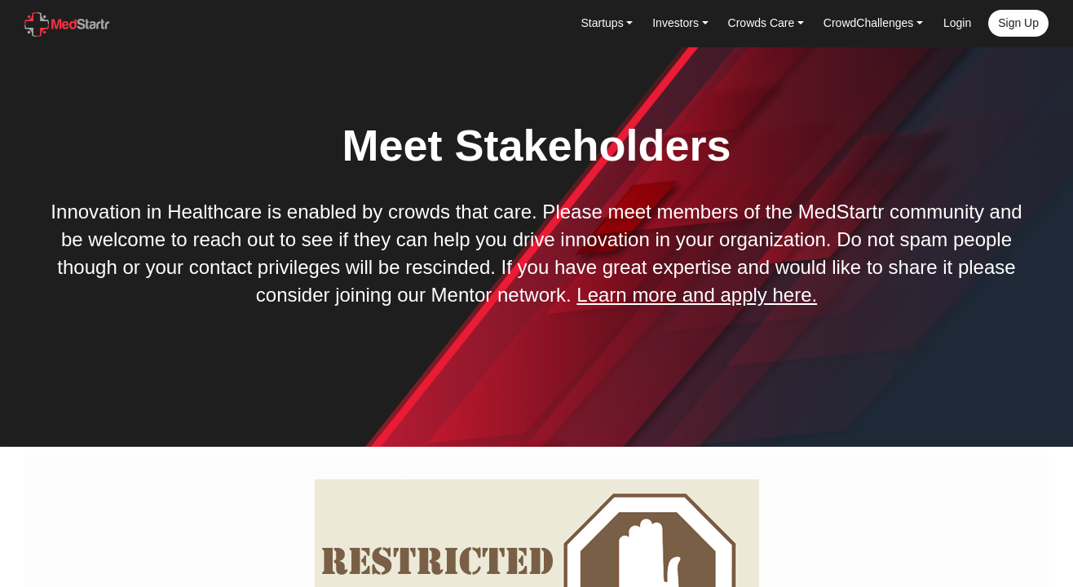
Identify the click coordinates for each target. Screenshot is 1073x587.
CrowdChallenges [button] (869, 22)
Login (957, 22)
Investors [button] (675, 22)
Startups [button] (602, 22)
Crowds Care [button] (761, 22)
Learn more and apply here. (696, 295)
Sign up (1018, 22)
